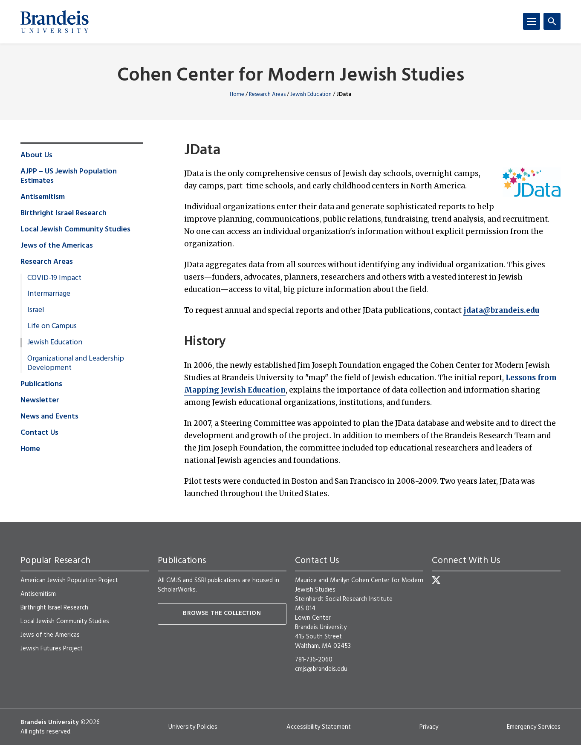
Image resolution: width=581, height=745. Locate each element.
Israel (35, 310)
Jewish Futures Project (51, 649)
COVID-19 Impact (54, 278)
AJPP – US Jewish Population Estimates (68, 176)
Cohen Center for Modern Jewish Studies (290, 76)
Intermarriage (48, 294)
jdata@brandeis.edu (501, 310)
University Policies (192, 727)
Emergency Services (534, 727)
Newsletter (39, 400)
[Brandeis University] (54, 21)
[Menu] (531, 21)
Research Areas (267, 94)
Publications (41, 384)
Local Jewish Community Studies (75, 229)
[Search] (552, 21)
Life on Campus (52, 326)
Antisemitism (42, 197)
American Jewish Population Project (69, 580)
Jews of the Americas (56, 246)
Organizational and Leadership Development (75, 363)
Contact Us (39, 433)
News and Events (49, 417)
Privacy (428, 727)
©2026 (90, 722)
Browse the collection (221, 613)
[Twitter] (436, 580)
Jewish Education (311, 94)
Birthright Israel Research (63, 213)
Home (237, 94)
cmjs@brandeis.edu (321, 669)
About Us (36, 155)
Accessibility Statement (318, 727)
